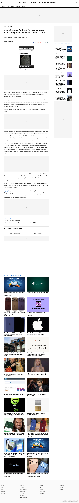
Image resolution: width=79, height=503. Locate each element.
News (8, 6)
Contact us (22, 487)
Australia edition (73, 6)
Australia (41, 485)
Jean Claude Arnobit (9, 41)
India (40, 487)
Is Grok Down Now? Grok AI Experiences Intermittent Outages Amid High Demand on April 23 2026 (14, 475)
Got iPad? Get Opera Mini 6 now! (12, 220)
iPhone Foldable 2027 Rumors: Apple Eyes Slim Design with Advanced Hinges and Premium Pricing (14, 334)
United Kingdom (42, 491)
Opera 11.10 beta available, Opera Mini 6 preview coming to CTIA (20, 222)
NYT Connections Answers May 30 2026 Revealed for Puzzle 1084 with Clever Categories (36, 314)
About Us (22, 485)
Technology (18, 6)
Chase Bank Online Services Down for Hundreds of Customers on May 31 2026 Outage (13, 354)
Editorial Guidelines (37, 233)
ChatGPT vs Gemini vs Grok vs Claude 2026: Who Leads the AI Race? (60, 57)
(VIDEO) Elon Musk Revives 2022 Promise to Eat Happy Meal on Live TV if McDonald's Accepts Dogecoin (14, 374)
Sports (12, 6)
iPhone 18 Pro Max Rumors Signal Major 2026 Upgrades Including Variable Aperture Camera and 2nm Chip (14, 314)
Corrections (22, 495)
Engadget (6, 191)
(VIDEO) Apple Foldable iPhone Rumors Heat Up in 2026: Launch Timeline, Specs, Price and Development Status (14, 455)
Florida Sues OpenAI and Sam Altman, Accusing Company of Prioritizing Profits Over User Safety (36, 394)
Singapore (41, 489)
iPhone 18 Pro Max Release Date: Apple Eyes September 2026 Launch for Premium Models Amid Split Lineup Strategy (37, 475)
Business (3, 6)
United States (42, 493)
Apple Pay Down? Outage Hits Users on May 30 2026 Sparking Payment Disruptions (60, 90)
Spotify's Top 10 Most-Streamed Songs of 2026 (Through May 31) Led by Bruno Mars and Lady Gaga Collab (14, 414)
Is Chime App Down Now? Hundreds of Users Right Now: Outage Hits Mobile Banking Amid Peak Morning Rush (14, 435)
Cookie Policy (22, 493)
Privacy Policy (22, 491)
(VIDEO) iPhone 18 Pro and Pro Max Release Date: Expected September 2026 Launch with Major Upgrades (37, 435)
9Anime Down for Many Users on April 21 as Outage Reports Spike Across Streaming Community (37, 455)
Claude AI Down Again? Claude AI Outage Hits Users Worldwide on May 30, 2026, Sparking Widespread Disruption (37, 354)
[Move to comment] (47, 42)
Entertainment (25, 6)
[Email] (45, 42)
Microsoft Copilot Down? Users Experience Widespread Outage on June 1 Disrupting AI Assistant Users (14, 294)
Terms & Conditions (23, 489)
